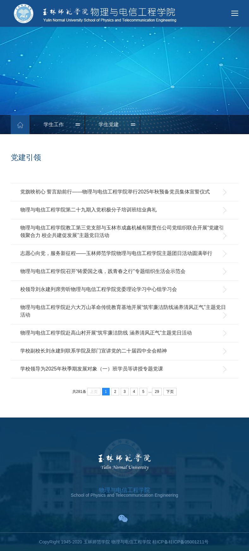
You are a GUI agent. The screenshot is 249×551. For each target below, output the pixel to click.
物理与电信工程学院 (124, 490)
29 (157, 391)
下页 (170, 391)
